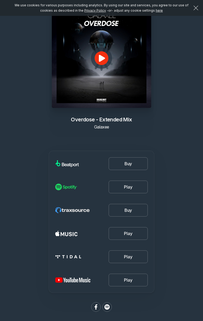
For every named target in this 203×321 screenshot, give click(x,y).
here (159, 10)
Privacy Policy (95, 10)
